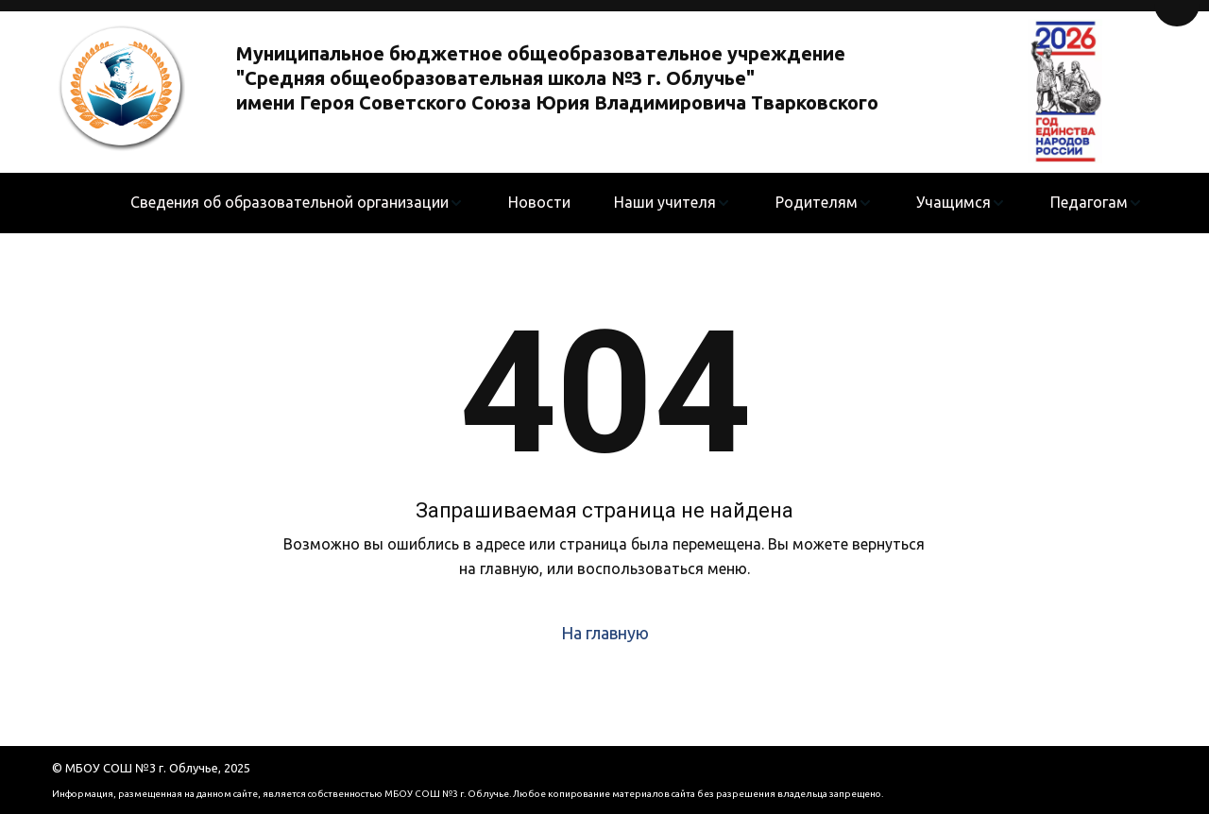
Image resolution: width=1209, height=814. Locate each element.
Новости (539, 202)
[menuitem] (297, 203)
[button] (297, 203)
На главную (605, 632)
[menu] (636, 203)
